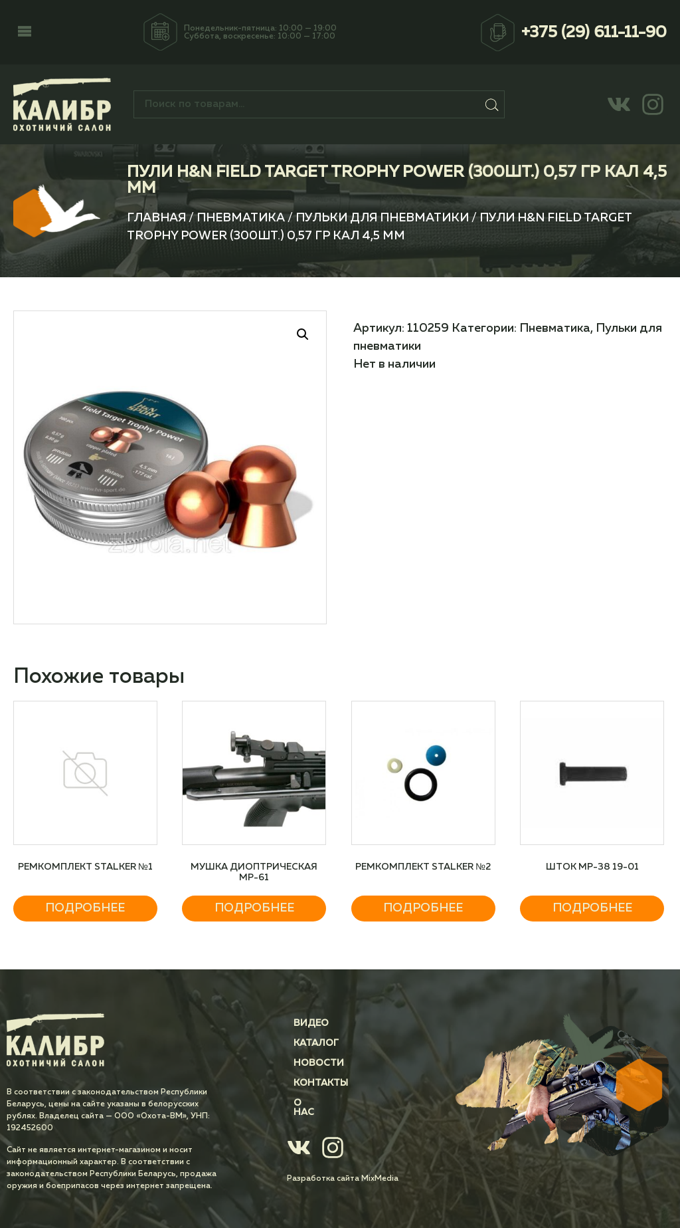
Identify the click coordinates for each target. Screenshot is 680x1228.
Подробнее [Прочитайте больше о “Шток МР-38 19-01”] (592, 908)
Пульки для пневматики (382, 218)
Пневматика (241, 218)
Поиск (491, 104)
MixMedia (379, 1169)
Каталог (316, 1043)
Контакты (321, 1083)
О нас (309, 1103)
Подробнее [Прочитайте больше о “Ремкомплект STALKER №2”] (423, 908)
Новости (319, 1063)
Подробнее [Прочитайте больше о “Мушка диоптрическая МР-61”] (254, 908)
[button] (24, 32)
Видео (311, 1023)
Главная (156, 218)
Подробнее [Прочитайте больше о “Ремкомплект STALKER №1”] (85, 908)
